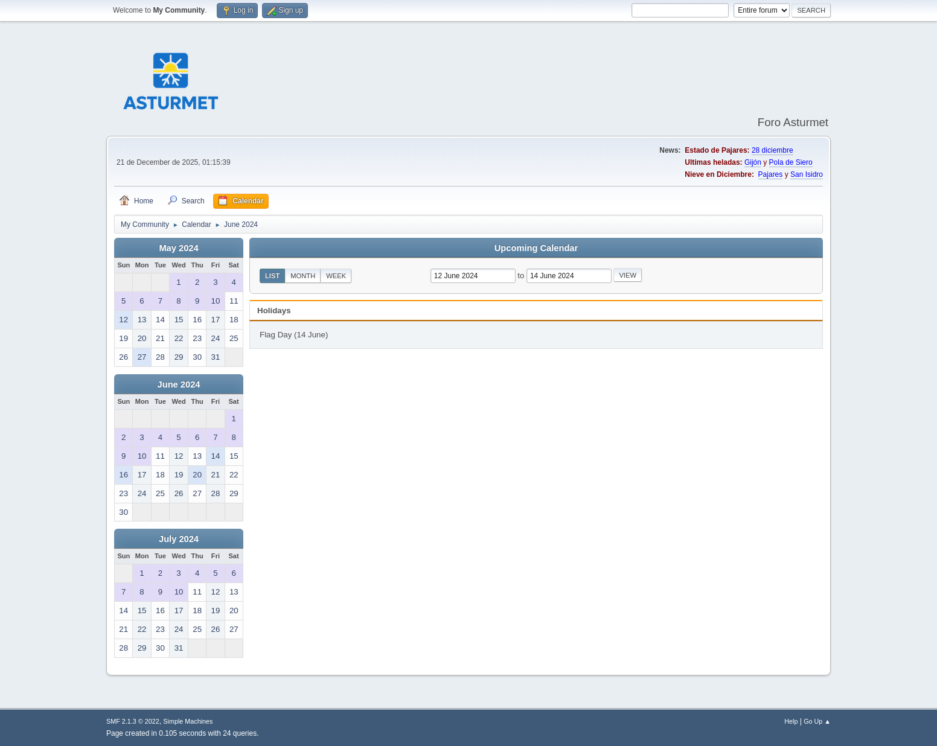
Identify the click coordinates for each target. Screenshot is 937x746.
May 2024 (178, 248)
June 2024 (179, 384)
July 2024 (179, 539)
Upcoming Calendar (536, 248)
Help (791, 721)
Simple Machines (188, 721)
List (272, 275)
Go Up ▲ (817, 721)
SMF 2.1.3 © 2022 (132, 721)
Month (302, 275)
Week (336, 275)
